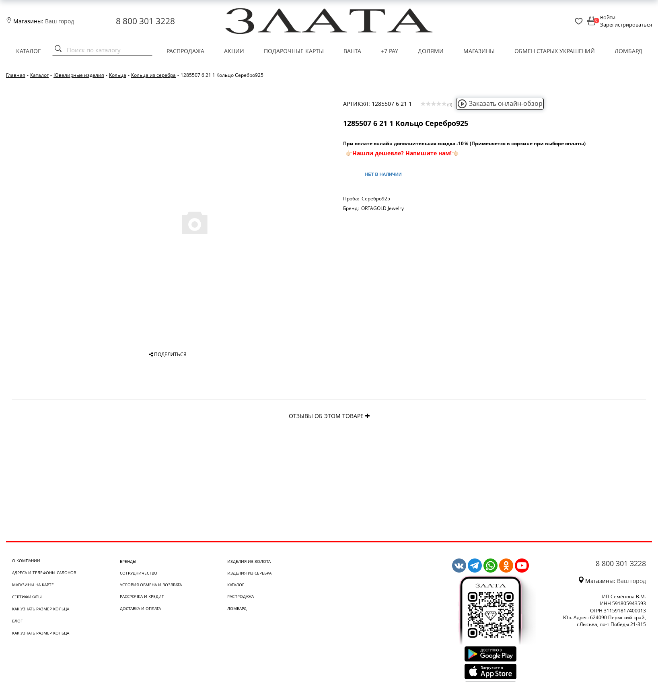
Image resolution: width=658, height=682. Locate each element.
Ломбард (628, 51)
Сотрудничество (138, 573)
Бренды (128, 561)
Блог (17, 621)
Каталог (28, 51)
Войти (607, 17)
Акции (234, 51)
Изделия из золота (249, 561)
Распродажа (185, 51)
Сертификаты (27, 597)
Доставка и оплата (140, 608)
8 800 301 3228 (145, 21)
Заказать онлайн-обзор (500, 103)
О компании (26, 560)
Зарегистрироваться (626, 24)
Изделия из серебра (249, 573)
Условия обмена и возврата (151, 584)
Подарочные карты (294, 51)
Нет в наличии (383, 174)
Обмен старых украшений (554, 51)
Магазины (479, 51)
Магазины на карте (33, 584)
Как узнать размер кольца (40, 609)
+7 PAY (389, 51)
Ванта (352, 51)
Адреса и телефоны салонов (44, 572)
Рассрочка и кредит (142, 596)
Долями (431, 51)
